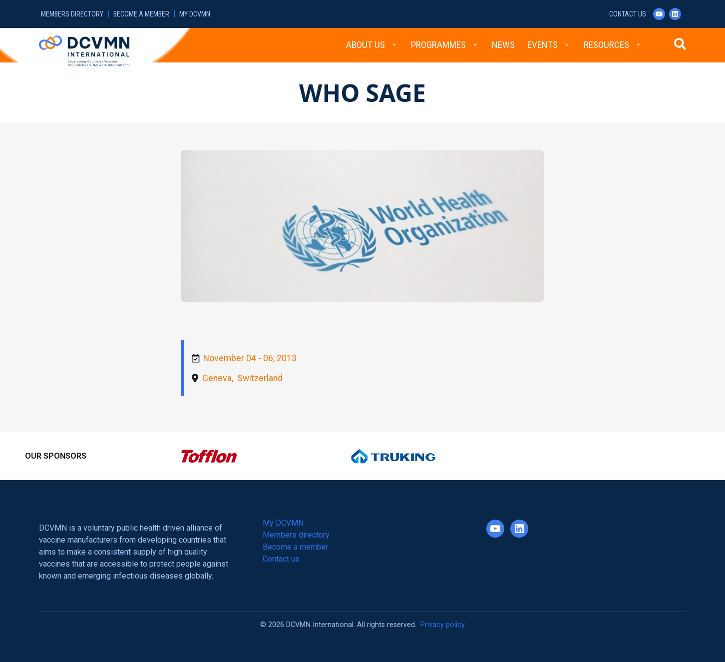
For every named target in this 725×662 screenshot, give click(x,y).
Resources (613, 45)
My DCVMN (194, 14)
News (503, 44)
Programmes (445, 45)
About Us (372, 45)
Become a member (141, 14)
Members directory (72, 14)
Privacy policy (442, 625)
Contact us (627, 14)
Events (549, 45)
